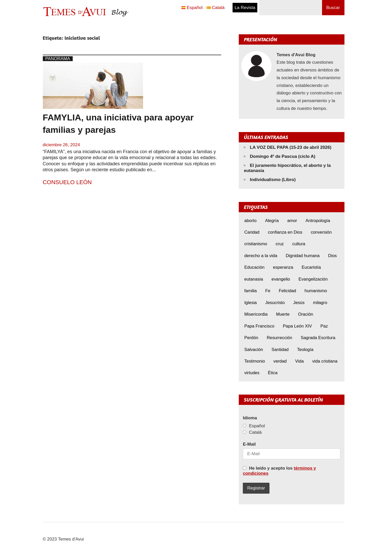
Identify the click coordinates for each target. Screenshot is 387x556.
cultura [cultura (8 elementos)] (298, 243)
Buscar (333, 7)
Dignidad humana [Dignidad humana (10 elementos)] (303, 255)
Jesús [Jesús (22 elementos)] (298, 302)
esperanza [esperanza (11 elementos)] (283, 267)
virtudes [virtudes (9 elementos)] (251, 372)
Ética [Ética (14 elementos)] (272, 372)
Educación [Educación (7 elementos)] (254, 267)
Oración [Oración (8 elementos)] (305, 314)
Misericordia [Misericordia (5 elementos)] (255, 314)
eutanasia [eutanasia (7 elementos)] (253, 279)
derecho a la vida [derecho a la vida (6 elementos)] (260, 255)
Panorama (57, 58)
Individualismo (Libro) (273, 179)
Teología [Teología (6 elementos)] (305, 349)
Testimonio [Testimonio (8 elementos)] (254, 361)
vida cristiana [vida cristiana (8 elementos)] (324, 361)
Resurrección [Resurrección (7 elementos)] (279, 337)
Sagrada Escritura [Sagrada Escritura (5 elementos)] (318, 337)
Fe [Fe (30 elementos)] (267, 290)
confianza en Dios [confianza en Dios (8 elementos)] (285, 232)
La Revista (245, 7)
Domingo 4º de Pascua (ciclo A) (282, 156)
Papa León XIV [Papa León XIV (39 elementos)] (297, 326)
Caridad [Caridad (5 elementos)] (251, 232)
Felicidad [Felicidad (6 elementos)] (287, 290)
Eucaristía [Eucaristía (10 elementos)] (311, 267)
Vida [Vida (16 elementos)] (299, 361)
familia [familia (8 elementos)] (250, 290)
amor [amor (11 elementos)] (292, 220)
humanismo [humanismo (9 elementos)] (315, 290)
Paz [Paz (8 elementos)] (324, 326)
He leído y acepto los (279, 471)
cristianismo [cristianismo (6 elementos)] (255, 243)
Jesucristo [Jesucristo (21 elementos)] (275, 302)
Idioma (250, 417)
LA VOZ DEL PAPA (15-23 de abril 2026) (290, 147)
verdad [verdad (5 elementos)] (280, 361)
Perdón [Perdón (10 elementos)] (251, 337)
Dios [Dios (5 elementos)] (332, 255)
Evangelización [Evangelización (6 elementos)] (313, 279)
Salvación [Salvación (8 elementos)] (253, 349)
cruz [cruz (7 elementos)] (280, 243)
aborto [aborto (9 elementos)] (250, 220)
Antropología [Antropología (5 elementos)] (318, 220)
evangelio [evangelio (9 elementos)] (280, 279)
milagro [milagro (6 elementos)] (320, 302)
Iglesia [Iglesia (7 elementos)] (250, 302)
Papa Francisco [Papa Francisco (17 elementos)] (259, 326)
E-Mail (249, 444)
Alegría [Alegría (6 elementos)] (272, 220)
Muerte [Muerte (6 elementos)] (283, 314)
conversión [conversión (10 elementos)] (321, 232)
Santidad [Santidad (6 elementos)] (280, 349)
